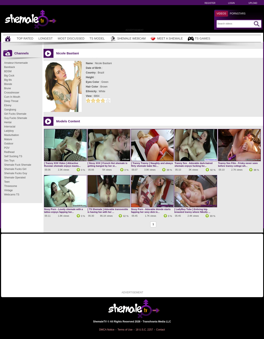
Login (231, 3)
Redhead (9, 152)
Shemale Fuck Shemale (17, 164)
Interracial (9, 126)
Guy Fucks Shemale (15, 118)
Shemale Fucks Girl (15, 169)
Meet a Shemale (167, 39)
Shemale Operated (15, 177)
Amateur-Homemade (16, 62)
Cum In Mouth (12, 96)
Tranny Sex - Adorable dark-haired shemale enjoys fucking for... (194, 164)
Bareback (9, 67)
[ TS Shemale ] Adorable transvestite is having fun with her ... (108, 210)
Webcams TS (12, 194)
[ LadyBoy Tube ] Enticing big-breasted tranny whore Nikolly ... (192, 210)
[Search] (235, 24)
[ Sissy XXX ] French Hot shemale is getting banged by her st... (108, 164)
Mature (8, 139)
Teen (7, 181)
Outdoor (8, 143)
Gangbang (10, 109)
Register (210, 3)
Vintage (8, 190)
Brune (7, 88)
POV (7, 147)
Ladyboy (9, 130)
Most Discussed (71, 38)
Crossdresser (11, 92)
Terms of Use (125, 329)
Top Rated (25, 38)
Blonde (8, 84)
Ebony (7, 105)
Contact (160, 329)
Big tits (8, 79)
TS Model (97, 38)
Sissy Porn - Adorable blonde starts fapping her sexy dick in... (151, 210)
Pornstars (238, 13)
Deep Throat (11, 101)
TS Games (199, 39)
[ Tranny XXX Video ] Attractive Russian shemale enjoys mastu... (62, 164)
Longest (45, 38)
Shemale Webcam (128, 38)
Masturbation (11, 135)
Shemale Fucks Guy (15, 173)
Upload (253, 3)
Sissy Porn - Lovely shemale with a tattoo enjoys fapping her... (63, 210)
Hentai (8, 122)
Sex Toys (9, 160)
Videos (221, 13)
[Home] (8, 38)
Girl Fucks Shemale (15, 113)
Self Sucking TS (13, 156)
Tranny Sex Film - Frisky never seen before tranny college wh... (238, 164)
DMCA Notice (106, 329)
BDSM (8, 71)
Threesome (10, 186)
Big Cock (9, 75)
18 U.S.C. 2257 (144, 329)
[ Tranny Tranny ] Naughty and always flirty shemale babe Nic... (152, 164)
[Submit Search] (257, 23)
